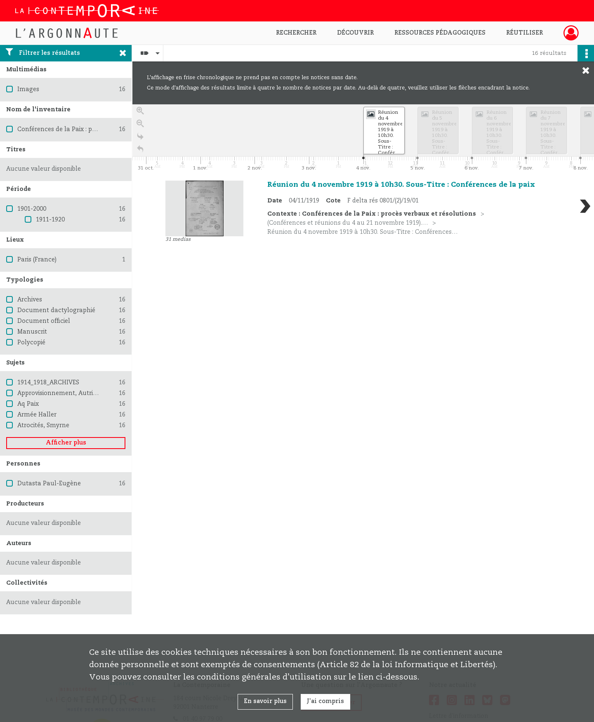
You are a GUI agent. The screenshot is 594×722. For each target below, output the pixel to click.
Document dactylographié (56, 310)
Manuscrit (32, 332)
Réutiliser (524, 33)
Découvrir (355, 33)
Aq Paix (28, 404)
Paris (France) (37, 260)
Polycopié (31, 343)
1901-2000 (31, 209)
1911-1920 (50, 220)
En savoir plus (265, 701)
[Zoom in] (140, 112)
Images (28, 89)
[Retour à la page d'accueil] (140, 151)
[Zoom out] (140, 125)
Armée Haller (37, 415)
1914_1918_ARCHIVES (48, 383)
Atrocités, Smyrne (43, 425)
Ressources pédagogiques (440, 33)
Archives (29, 300)
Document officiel (43, 321)
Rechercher (296, 33)
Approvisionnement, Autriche (60, 393)
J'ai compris (325, 701)
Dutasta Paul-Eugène (49, 484)
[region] (363, 228)
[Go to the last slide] (140, 138)
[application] (363, 138)
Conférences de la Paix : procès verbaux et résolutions (96, 129)
